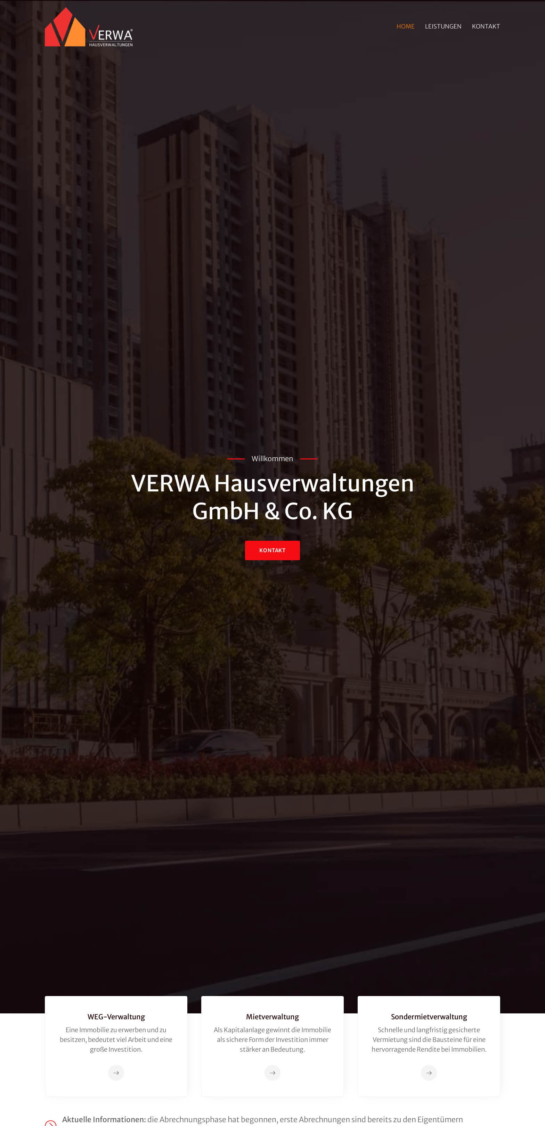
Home (406, 26)
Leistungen (443, 26)
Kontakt (486, 26)
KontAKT (272, 550)
